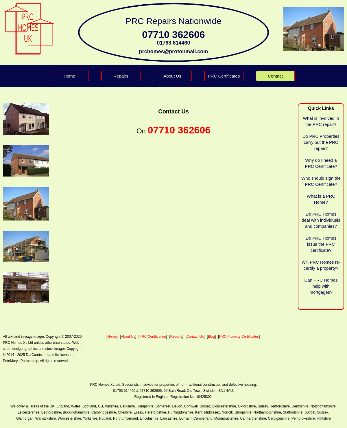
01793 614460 (173, 43)
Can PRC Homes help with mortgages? (320, 286)
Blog (211, 337)
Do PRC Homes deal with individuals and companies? (321, 220)
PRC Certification (152, 337)
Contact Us (195, 337)
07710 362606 (173, 34)
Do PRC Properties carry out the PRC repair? (320, 142)
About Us (172, 76)
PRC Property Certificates (239, 337)
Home (69, 76)
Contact (275, 76)
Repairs (120, 76)
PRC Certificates (224, 76)
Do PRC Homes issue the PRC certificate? (321, 244)
